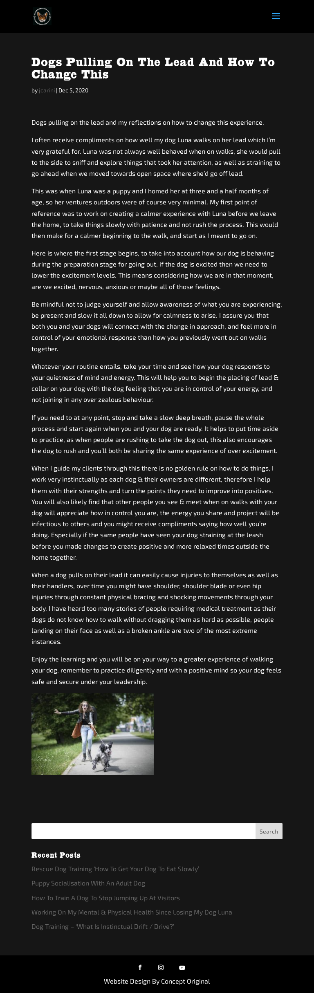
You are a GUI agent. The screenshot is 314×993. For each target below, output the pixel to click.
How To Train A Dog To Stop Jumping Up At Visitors (105, 897)
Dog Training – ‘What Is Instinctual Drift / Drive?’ (102, 926)
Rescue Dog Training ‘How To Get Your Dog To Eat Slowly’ (115, 868)
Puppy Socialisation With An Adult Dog (88, 883)
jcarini (47, 90)
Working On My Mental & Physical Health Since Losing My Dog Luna (131, 912)
